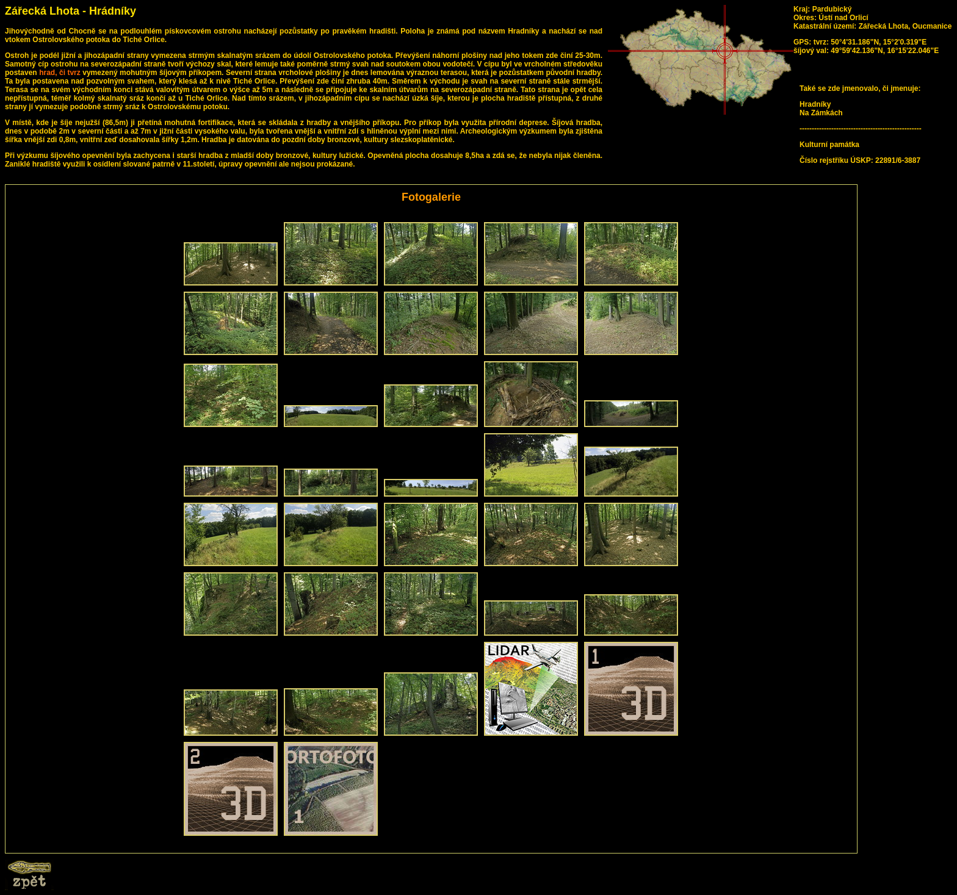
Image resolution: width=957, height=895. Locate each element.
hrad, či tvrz (60, 72)
